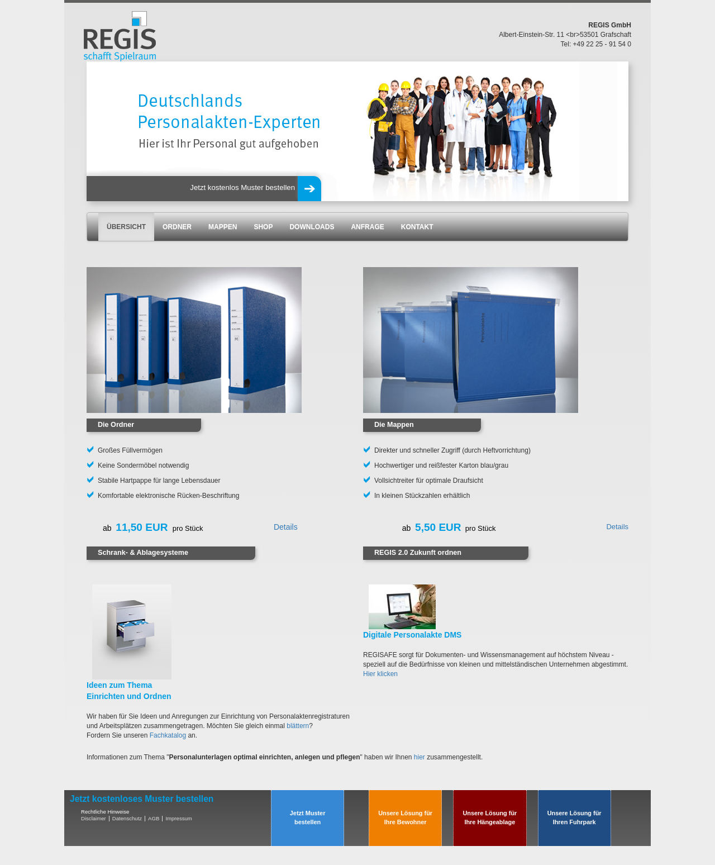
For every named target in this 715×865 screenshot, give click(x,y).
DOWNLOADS (311, 227)
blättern (298, 726)
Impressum (178, 818)
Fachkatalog (168, 735)
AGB (153, 818)
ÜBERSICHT (126, 227)
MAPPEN (222, 227)
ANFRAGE (367, 227)
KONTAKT (417, 227)
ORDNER (177, 227)
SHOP (263, 227)
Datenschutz (127, 818)
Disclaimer (93, 818)
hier (419, 757)
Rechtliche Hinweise (105, 812)
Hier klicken (380, 674)
